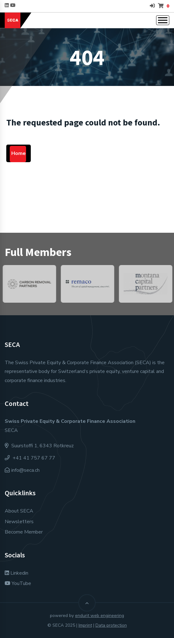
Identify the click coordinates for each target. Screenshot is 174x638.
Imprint (85, 625)
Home (18, 153)
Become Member (24, 532)
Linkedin (16, 573)
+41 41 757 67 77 (30, 458)
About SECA (19, 511)
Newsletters (19, 521)
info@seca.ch (25, 470)
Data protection (111, 625)
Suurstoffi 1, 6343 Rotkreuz (39, 445)
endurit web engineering (99, 616)
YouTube (18, 583)
